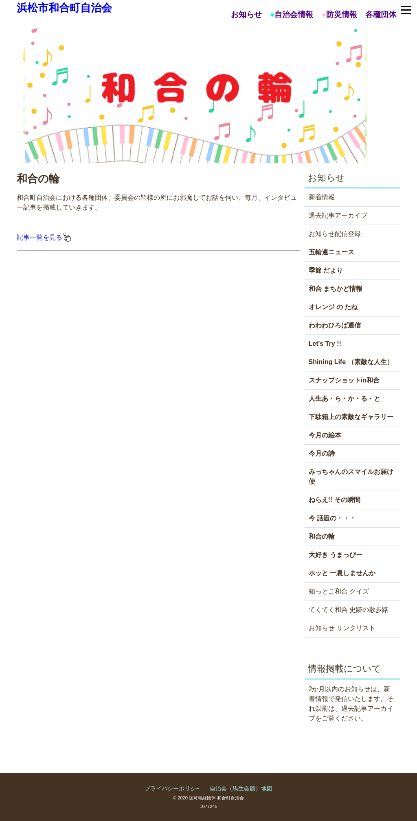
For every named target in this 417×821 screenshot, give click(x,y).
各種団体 (380, 14)
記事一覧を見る (44, 237)
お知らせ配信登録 (335, 233)
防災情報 (341, 14)
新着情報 (322, 197)
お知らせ (246, 14)
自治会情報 (293, 14)
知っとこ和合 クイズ (339, 591)
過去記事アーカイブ (338, 215)
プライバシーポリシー (173, 788)
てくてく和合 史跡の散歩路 (348, 609)
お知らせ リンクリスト (342, 627)
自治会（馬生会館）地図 (241, 788)
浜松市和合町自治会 (64, 7)
